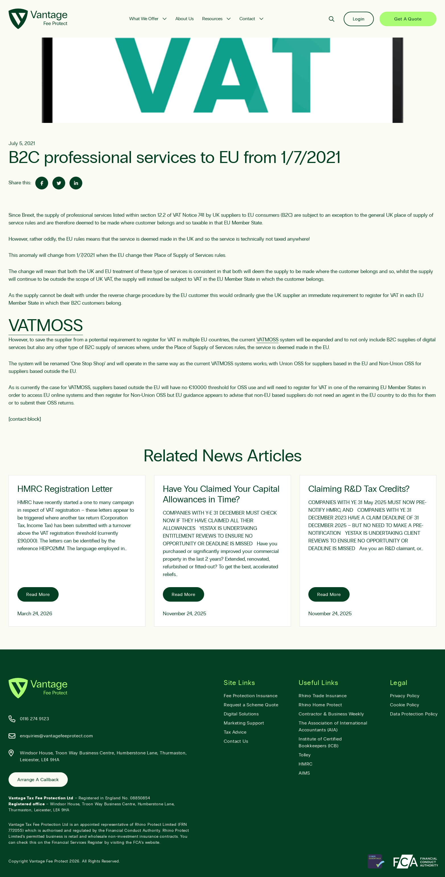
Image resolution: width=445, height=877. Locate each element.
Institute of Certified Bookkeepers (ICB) (320, 742)
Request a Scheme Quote (251, 705)
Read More (38, 594)
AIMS (304, 773)
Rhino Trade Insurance (323, 696)
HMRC (306, 764)
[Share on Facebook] (41, 183)
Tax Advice (235, 732)
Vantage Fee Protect (48, 861)
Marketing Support (244, 723)
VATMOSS (46, 326)
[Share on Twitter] (58, 183)
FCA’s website (146, 843)
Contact (247, 18)
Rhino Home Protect (320, 705)
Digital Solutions (241, 714)
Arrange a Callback (38, 779)
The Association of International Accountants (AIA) (333, 726)
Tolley (305, 755)
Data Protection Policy (414, 714)
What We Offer (143, 18)
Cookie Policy (404, 705)
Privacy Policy (404, 696)
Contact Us (236, 741)
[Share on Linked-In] (75, 183)
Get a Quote (408, 19)
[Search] (331, 19)
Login (359, 19)
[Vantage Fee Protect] (38, 19)
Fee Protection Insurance (250, 696)
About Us (184, 18)
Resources (212, 18)
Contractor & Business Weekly (331, 714)
